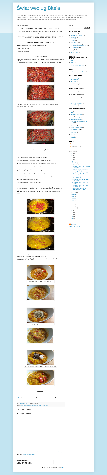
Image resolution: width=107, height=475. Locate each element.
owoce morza (74, 124)
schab (72, 134)
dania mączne (74, 33)
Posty (72, 144)
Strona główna (40, 451)
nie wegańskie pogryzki (76, 119)
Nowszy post (20, 451)
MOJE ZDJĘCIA (74, 91)
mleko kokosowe (74, 42)
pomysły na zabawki (75, 97)
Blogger (62, 467)
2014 (72, 214)
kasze (72, 38)
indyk (72, 111)
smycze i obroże (74, 104)
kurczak (72, 116)
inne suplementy (74, 79)
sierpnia (74, 194)
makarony (73, 40)
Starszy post (61, 451)
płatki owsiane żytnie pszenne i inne (79, 45)
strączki (72, 49)
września (74, 192)
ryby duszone (74, 125)
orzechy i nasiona (74, 83)
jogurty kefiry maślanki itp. (76, 114)
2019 (72, 155)
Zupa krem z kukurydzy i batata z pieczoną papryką (79, 176)
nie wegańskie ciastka (75, 117)
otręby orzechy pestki (36, 405)
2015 (72, 212)
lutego (73, 206)
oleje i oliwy (73, 81)
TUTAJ (18, 397)
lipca (73, 196)
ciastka (72, 62)
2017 (72, 159)
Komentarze (73, 146)
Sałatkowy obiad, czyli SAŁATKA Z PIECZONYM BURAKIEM (79, 189)
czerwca (74, 198)
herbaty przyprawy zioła (76, 78)
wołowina (73, 137)
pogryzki (72, 64)
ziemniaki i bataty (44, 405)
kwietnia (74, 202)
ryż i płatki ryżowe (75, 47)
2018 (72, 157)
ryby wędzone (74, 131)
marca (73, 204)
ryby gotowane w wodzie (76, 127)
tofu (71, 50)
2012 (72, 218)
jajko (72, 112)
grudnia (74, 161)
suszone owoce (74, 84)
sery (72, 136)
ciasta (72, 60)
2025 (72, 153)
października (75, 165)
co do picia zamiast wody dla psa (78, 71)
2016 (72, 210)
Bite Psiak (73, 224)
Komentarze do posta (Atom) (28, 454)
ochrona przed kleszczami (76, 103)
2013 (72, 216)
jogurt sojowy (73, 37)
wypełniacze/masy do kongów (77, 65)
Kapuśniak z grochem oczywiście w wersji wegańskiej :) (80, 170)
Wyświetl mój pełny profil (74, 226)
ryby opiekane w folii (75, 129)
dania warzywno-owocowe (26, 405)
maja (73, 200)
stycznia (74, 207)
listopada (74, 163)
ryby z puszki (73, 132)
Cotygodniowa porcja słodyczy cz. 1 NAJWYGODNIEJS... (80, 186)
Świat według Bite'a (38, 8)
